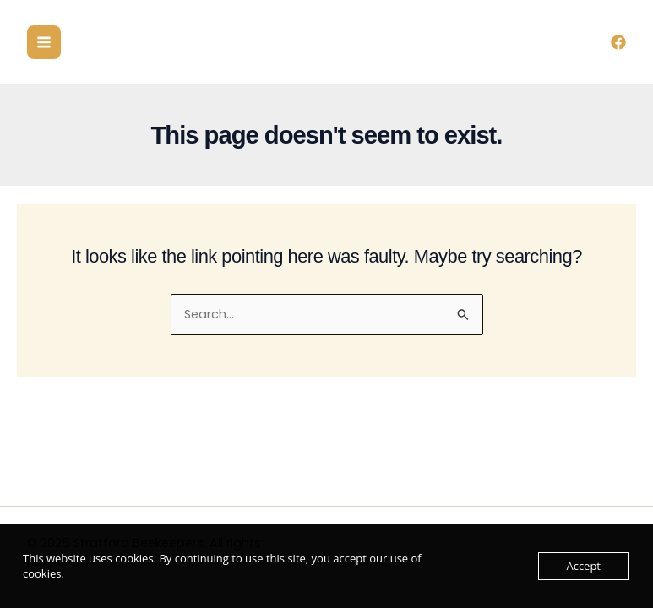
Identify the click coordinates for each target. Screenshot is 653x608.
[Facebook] (618, 42)
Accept (583, 565)
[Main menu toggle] (44, 42)
